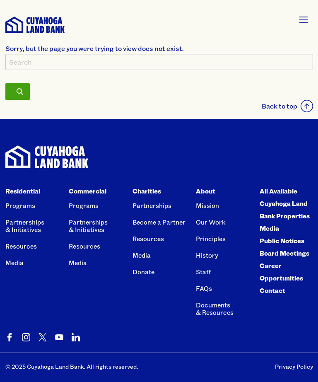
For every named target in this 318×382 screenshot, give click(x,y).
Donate (143, 272)
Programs (20, 205)
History (207, 255)
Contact (272, 290)
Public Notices (282, 241)
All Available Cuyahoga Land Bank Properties (285, 203)
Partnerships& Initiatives (24, 226)
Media (14, 263)
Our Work (211, 222)
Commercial (87, 191)
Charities (146, 191)
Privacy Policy (294, 366)
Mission (207, 205)
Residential (22, 191)
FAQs (204, 288)
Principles (211, 239)
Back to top (287, 106)
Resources (21, 246)
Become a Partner (159, 222)
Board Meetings (284, 253)
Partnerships (151, 205)
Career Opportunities (281, 271)
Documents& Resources (215, 309)
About (205, 191)
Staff (203, 272)
